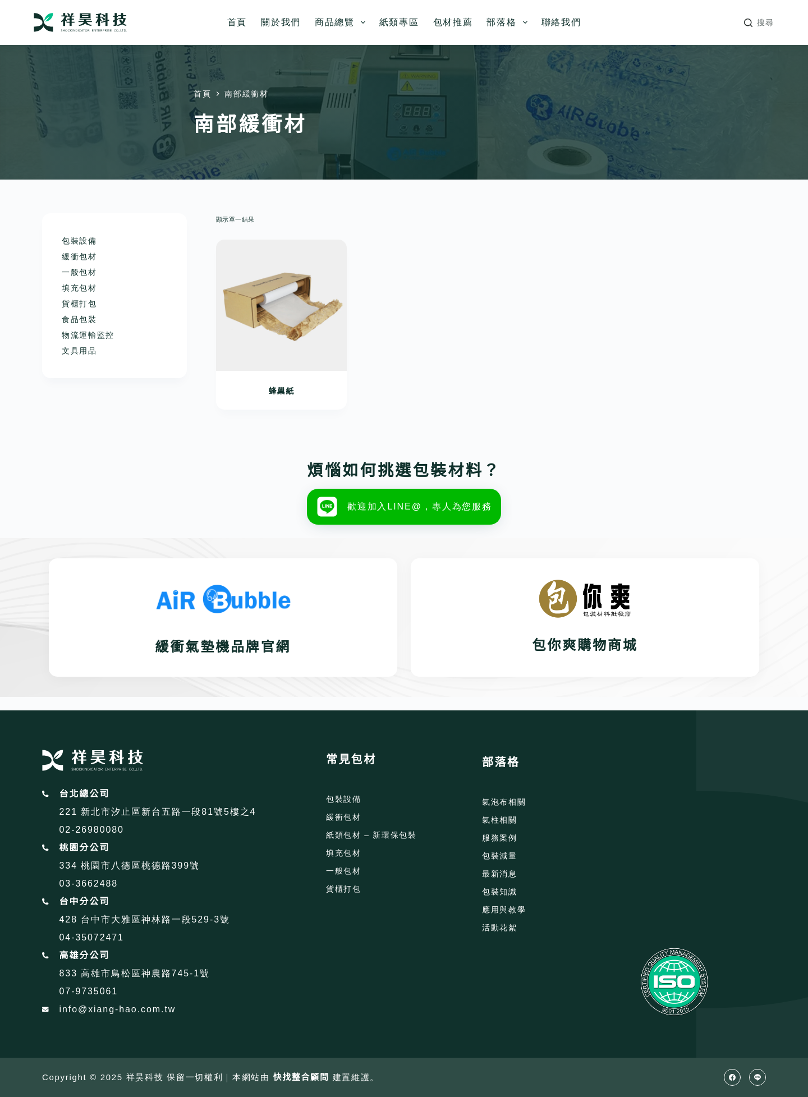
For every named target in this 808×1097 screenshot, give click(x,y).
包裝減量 (499, 855)
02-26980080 (91, 829)
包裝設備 (79, 240)
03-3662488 (88, 883)
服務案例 (499, 837)
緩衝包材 (79, 256)
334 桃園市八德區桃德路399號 (129, 865)
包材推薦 (453, 22)
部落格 (508, 22)
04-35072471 (91, 937)
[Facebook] (732, 1077)
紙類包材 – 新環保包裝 (371, 834)
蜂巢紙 (281, 391)
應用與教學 (504, 909)
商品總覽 (342, 22)
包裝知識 (499, 891)
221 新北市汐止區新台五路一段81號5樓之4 (157, 811)
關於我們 (281, 22)
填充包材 (79, 287)
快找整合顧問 (301, 1077)
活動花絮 (499, 927)
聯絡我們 (561, 22)
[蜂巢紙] (281, 305)
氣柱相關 (499, 819)
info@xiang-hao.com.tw (117, 1009)
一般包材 (79, 272)
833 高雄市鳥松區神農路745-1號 (134, 973)
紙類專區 (399, 22)
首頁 (237, 22)
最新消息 (499, 873)
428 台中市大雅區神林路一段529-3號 (144, 919)
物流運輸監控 (88, 335)
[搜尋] (759, 23)
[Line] (757, 1077)
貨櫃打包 (79, 303)
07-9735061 (88, 991)
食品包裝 (79, 319)
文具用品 (79, 350)
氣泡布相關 (504, 801)
